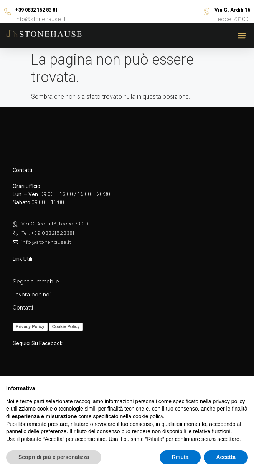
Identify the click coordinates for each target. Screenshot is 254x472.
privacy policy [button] (229, 401)
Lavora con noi (32, 294)
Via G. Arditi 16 (232, 10)
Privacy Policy (30, 326)
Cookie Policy (66, 326)
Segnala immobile (36, 281)
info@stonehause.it (40, 19)
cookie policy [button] (148, 416)
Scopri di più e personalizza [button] (53, 457)
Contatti (23, 307)
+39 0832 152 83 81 (36, 10)
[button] (242, 36)
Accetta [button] (226, 457)
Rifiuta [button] (180, 457)
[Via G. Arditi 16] (207, 11)
